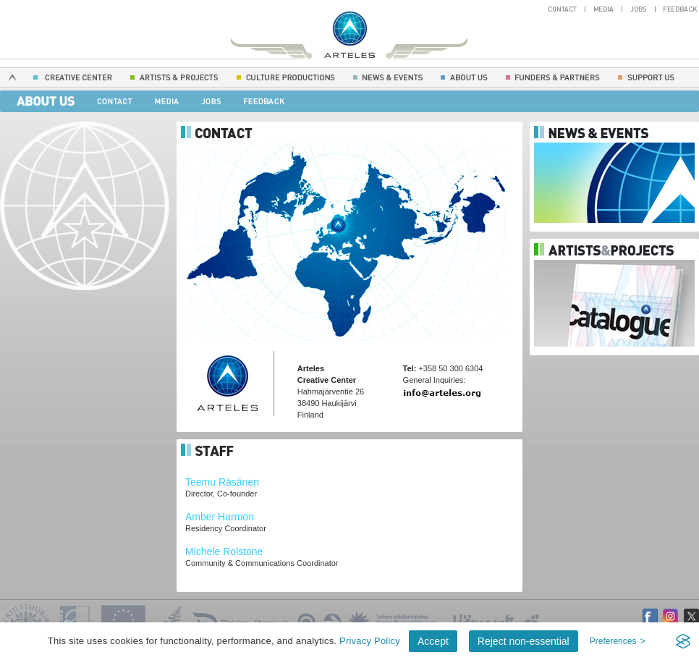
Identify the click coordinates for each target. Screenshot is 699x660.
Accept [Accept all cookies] (433, 641)
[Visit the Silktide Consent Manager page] (683, 641)
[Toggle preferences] (617, 641)
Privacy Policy (369, 640)
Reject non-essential (523, 641)
